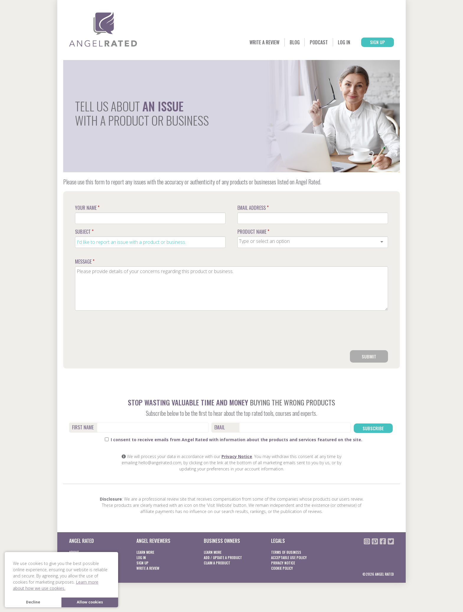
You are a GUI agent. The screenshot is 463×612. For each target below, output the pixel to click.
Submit (368, 356)
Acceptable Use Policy (289, 557)
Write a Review (245, 42)
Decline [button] (33, 602)
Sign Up (374, 42)
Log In (336, 42)
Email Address (252, 207)
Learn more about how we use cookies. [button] (55, 585)
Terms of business (286, 551)
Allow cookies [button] (90, 602)
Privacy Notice (236, 456)
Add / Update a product (223, 557)
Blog (279, 42)
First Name (83, 427)
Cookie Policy (282, 567)
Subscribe (373, 428)
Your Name (87, 207)
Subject (84, 231)
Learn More (145, 551)
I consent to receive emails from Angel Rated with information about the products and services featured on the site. (233, 439)
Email (219, 427)
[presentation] (343, 332)
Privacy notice (283, 562)
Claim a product (217, 562)
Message (84, 261)
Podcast (307, 42)
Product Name (253, 231)
